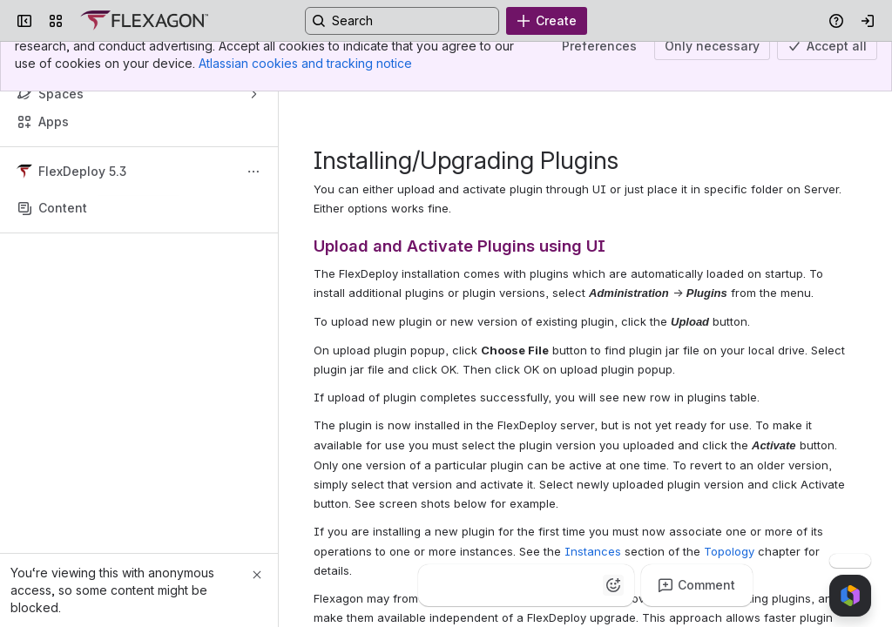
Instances (592, 551)
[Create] (546, 21)
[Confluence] (144, 21)
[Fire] (509, 585)
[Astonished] (578, 585)
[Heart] (544, 585)
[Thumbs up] (439, 585)
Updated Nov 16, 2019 (765, 65)
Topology (729, 551)
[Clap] (474, 585)
